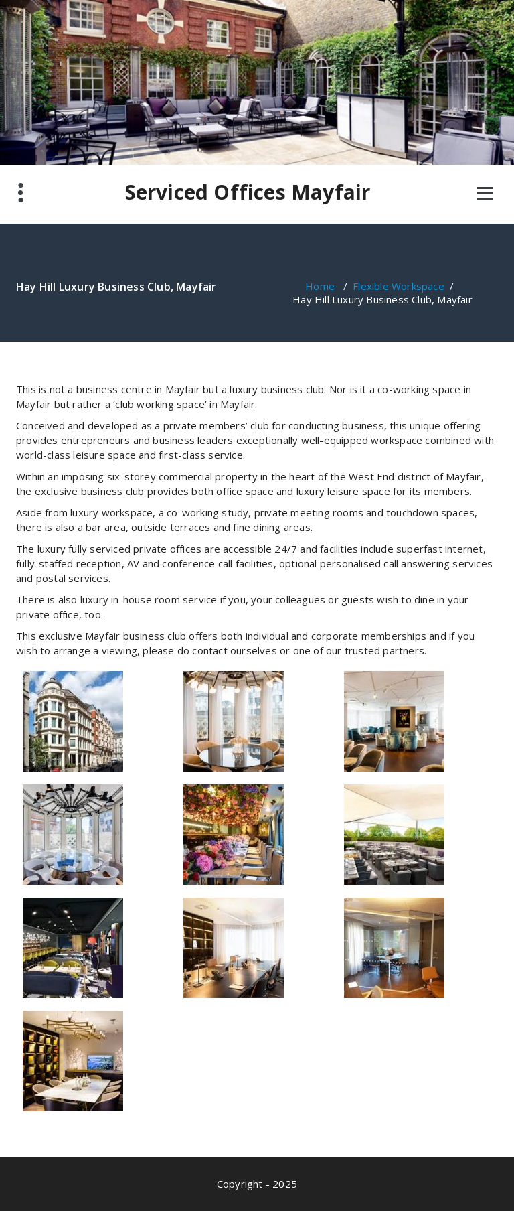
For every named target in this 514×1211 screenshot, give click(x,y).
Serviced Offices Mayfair (248, 192)
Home (320, 286)
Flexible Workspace (398, 286)
